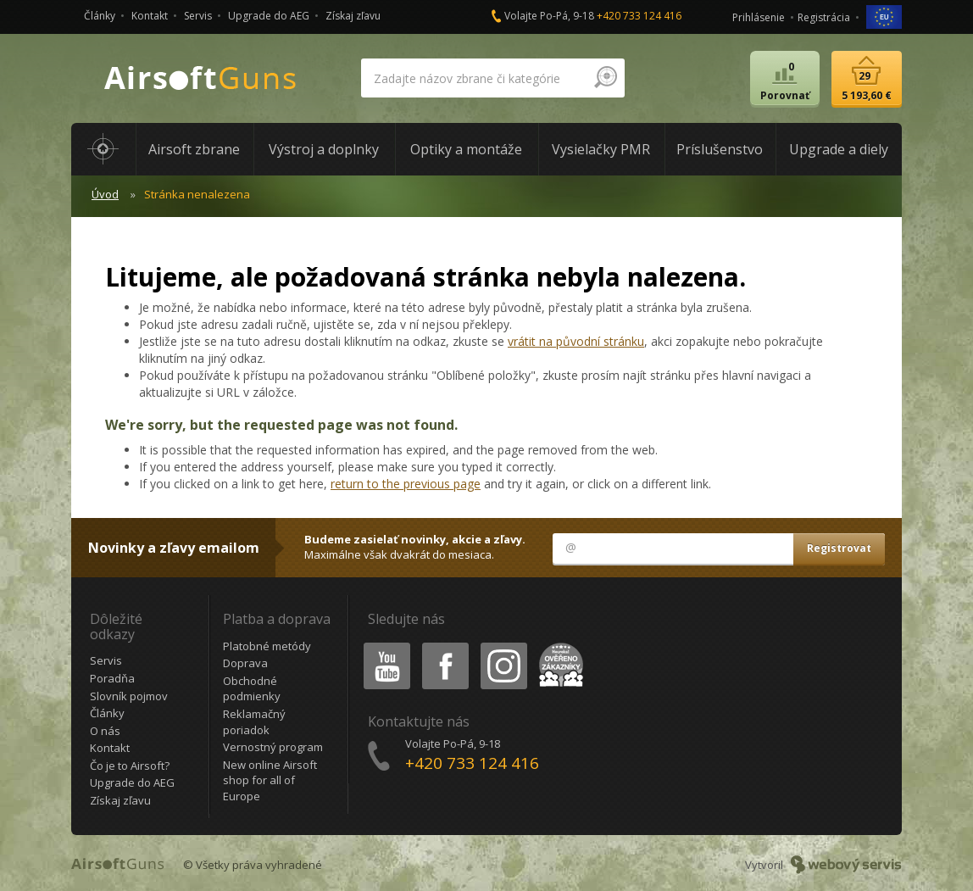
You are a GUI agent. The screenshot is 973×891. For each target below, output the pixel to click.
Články (99, 15)
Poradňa (112, 678)
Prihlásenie (758, 17)
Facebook (443, 646)
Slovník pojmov (129, 696)
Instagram (503, 646)
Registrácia (824, 17)
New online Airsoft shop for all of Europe (270, 780)
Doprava (245, 663)
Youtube (382, 646)
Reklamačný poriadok (254, 722)
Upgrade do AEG (268, 15)
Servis (198, 15)
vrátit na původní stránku (576, 341)
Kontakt (149, 15)
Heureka (557, 646)
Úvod (105, 194)
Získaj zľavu (353, 15)
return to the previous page (406, 484)
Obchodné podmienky (252, 688)
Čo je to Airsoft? (130, 765)
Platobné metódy (267, 646)
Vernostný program (273, 747)
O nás (105, 730)
